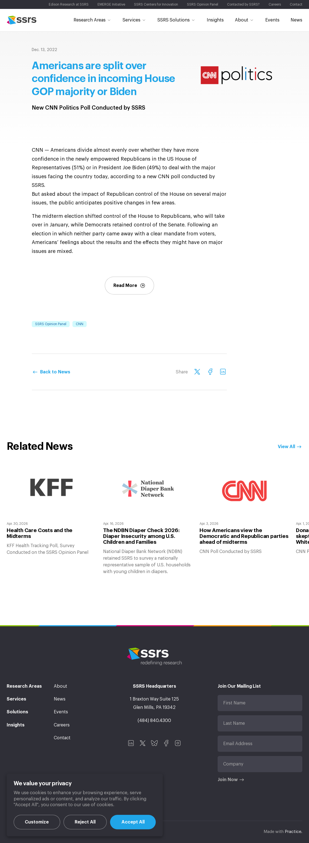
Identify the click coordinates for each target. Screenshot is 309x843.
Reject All (85, 822)
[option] (51, 511)
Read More (129, 285)
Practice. (293, 832)
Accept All (133, 822)
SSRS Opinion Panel (50, 324)
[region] (85, 805)
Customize (37, 822)
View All (286, 447)
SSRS (22, 20)
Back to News (55, 372)
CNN (79, 324)
